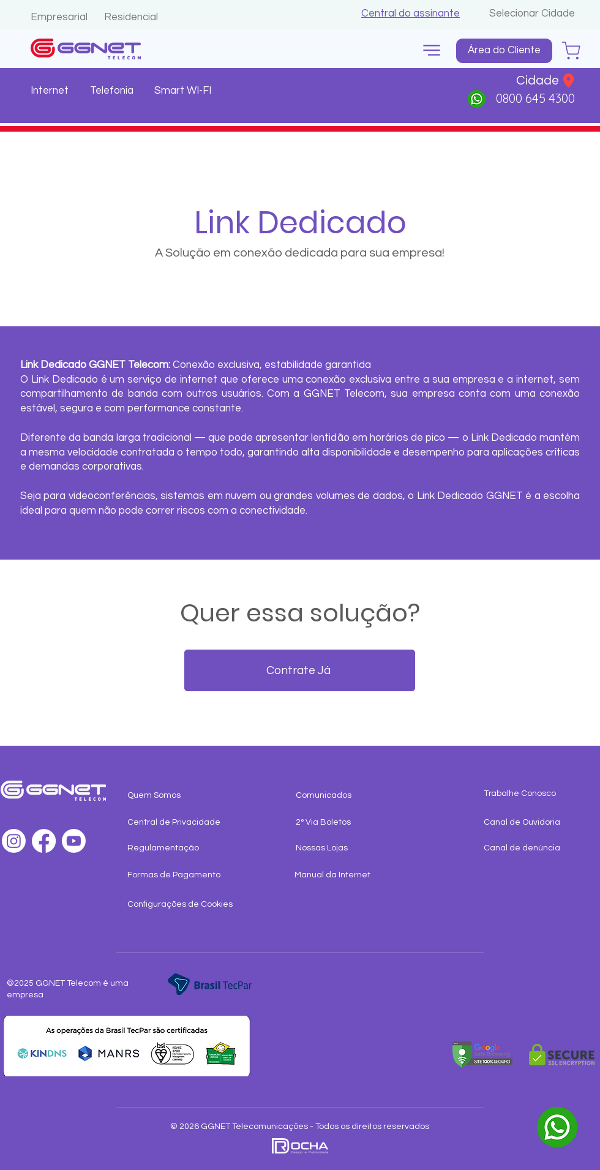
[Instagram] (14, 841)
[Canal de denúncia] (533, 849)
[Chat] (571, 51)
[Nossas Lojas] (345, 849)
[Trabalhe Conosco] (533, 794)
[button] (410, 13)
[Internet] (51, 91)
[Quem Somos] (176, 796)
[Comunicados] (357, 796)
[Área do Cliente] (504, 51)
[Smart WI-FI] (184, 91)
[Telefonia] (113, 91)
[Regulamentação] (176, 849)
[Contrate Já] (299, 670)
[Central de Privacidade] (176, 823)
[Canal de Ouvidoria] (533, 823)
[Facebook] (44, 841)
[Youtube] (74, 841)
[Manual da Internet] (343, 875)
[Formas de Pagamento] (176, 875)
